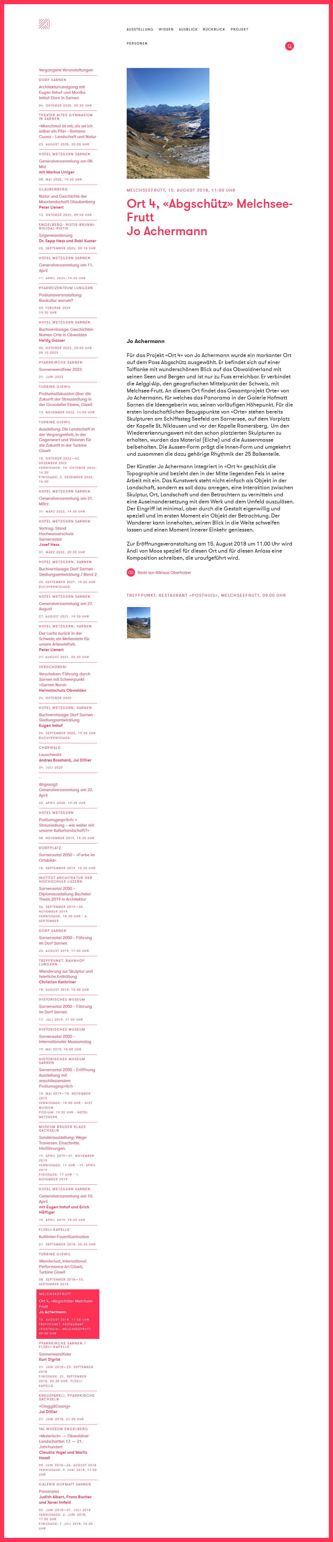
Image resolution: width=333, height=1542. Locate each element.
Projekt (239, 29)
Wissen (166, 29)
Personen (137, 43)
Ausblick (188, 29)
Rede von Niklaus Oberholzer (164, 573)
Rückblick (214, 29)
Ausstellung (140, 29)
